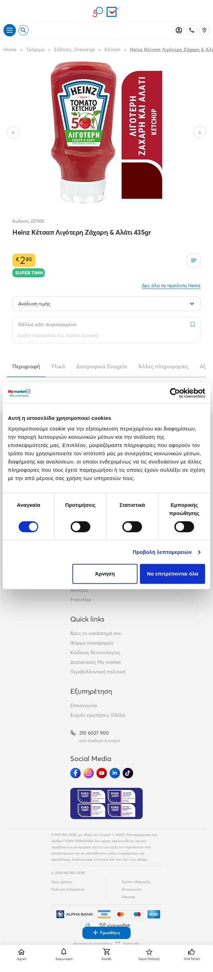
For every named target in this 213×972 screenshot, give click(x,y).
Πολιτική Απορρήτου (68, 889)
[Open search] (23, 30)
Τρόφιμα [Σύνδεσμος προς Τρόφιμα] (35, 49)
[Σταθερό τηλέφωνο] (191, 30)
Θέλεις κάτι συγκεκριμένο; (47, 324)
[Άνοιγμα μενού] (9, 30)
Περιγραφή (26, 366)
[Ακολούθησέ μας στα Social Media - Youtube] (102, 773)
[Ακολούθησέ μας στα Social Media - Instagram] (88, 773)
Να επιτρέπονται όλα (172, 574)
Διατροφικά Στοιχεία (101, 366)
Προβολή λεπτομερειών (162, 552)
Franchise (80, 599)
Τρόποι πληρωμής (136, 882)
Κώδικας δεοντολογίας (95, 652)
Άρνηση (105, 574)
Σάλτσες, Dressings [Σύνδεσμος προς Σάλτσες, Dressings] (74, 49)
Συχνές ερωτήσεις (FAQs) (97, 715)
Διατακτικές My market (95, 662)
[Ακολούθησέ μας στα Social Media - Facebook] (75, 773)
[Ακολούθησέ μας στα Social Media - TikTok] (128, 773)
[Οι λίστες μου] (194, 260)
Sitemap (128, 897)
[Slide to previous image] (13, 132)
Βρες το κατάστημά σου (96, 633)
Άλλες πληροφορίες (163, 366)
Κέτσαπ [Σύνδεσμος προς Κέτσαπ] (112, 49)
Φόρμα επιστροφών (91, 643)
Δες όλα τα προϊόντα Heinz (171, 285)
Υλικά (58, 366)
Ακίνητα (79, 590)
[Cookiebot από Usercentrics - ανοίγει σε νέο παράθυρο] (175, 393)
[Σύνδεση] (179, 30)
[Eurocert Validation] (106, 803)
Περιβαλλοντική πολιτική (97, 672)
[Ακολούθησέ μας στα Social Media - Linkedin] (115, 773)
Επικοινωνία (83, 705)
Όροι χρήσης (61, 882)
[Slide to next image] (200, 132)
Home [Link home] (10, 49)
